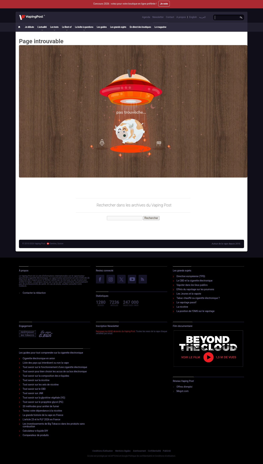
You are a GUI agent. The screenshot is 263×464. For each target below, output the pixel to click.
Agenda (146, 17)
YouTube (132, 279)
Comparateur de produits (36, 435)
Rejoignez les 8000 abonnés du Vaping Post (115, 331)
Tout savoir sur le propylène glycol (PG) (43, 402)
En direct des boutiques (140, 27)
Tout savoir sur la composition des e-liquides (46, 375)
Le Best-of (66, 27)
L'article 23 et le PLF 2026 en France (41, 419)
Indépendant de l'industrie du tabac (27, 333)
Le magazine (160, 27)
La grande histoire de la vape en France (43, 415)
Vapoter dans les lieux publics (192, 285)
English (193, 17)
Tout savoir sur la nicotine (36, 380)
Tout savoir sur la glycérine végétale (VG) (44, 397)
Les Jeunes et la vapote (189, 293)
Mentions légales (122, 451)
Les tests (54, 27)
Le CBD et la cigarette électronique (195, 280)
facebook (100, 279)
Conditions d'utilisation (102, 451)
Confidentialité (154, 451)
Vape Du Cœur (45, 333)
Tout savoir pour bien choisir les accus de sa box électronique (55, 371)
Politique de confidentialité (140, 456)
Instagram (111, 279)
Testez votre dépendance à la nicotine (42, 410)
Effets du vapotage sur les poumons (195, 289)
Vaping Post (46, 15)
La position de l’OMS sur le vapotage (196, 311)
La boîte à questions (84, 27)
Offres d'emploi (184, 386)
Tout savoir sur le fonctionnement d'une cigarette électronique (55, 367)
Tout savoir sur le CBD (34, 389)
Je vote (164, 3)
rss (143, 279)
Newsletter (158, 17)
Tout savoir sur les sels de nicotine (41, 384)
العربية (202, 17)
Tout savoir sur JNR (33, 393)
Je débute (29, 27)
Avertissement (139, 451)
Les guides (102, 27)
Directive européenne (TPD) (191, 276)
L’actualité (42, 27)
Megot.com (183, 391)
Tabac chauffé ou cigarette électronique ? (198, 298)
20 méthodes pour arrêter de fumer (41, 406)
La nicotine (182, 306)
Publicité (167, 451)
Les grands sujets (118, 27)
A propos (181, 17)
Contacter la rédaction (34, 293)
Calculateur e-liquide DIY (35, 430)
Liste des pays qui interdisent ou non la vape (46, 362)
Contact (170, 17)
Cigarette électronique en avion (39, 358)
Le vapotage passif (186, 302)
